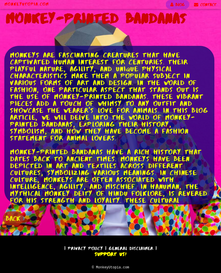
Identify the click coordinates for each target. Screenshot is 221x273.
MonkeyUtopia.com (27, 4)
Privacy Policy (85, 247)
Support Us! (110, 253)
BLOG (177, 4)
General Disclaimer (131, 247)
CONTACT (205, 4)
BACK (13, 218)
